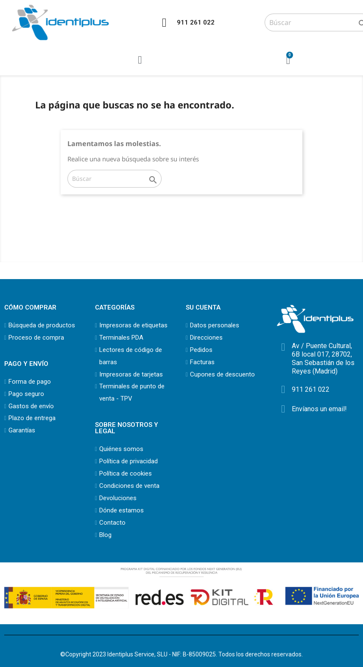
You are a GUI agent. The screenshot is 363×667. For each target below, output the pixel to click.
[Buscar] (114, 179)
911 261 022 (196, 22)
